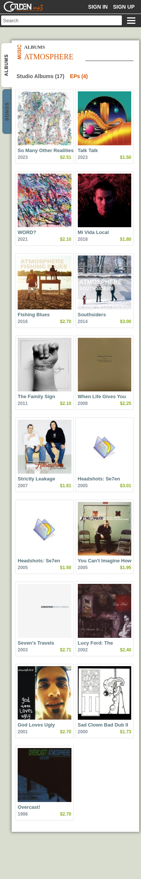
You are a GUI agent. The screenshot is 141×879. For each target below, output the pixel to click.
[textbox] (61, 20)
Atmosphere (7, 65)
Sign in (98, 7)
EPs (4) (79, 76)
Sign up (124, 7)
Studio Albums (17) (40, 76)
